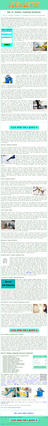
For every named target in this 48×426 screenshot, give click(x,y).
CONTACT (40, 9)
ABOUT (36, 9)
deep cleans (43, 262)
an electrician (33, 379)
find (5, 336)
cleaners (14, 167)
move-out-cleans (34, 242)
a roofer (25, 378)
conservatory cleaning (28, 381)
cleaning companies (5, 250)
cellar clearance (11, 380)
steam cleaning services (31, 380)
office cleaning (29, 383)
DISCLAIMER (44, 9)
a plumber (14, 383)
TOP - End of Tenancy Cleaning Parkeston (11, 407)
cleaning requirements (36, 271)
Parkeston (27, 131)
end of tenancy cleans (29, 262)
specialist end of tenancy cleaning (35, 261)
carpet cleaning (18, 379)
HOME (30, 9)
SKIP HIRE (16, 384)
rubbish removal (11, 381)
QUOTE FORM (28, 272)
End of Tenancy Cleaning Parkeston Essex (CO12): (13, 18)
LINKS (33, 9)
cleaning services (32, 275)
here (19, 350)
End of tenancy (5, 131)
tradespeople (10, 376)
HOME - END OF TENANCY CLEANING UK (24, 413)
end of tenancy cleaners (38, 136)
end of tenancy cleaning (40, 138)
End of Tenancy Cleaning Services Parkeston (17, 353)
